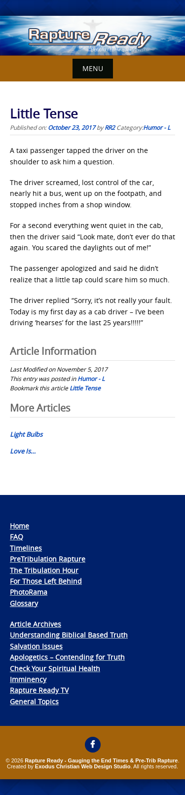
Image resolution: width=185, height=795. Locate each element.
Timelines (26, 548)
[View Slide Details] (92, 36)
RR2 (110, 127)
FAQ (16, 536)
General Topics (34, 701)
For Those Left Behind (46, 581)
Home (19, 525)
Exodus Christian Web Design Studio (83, 766)
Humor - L (156, 127)
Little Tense (85, 388)
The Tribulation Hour (44, 570)
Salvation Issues (36, 646)
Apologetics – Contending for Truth (67, 657)
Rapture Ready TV (39, 690)
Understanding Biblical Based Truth (69, 635)
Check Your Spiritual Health (55, 668)
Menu (92, 68)
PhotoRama (28, 592)
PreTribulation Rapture (47, 559)
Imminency (28, 679)
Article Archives (35, 624)
